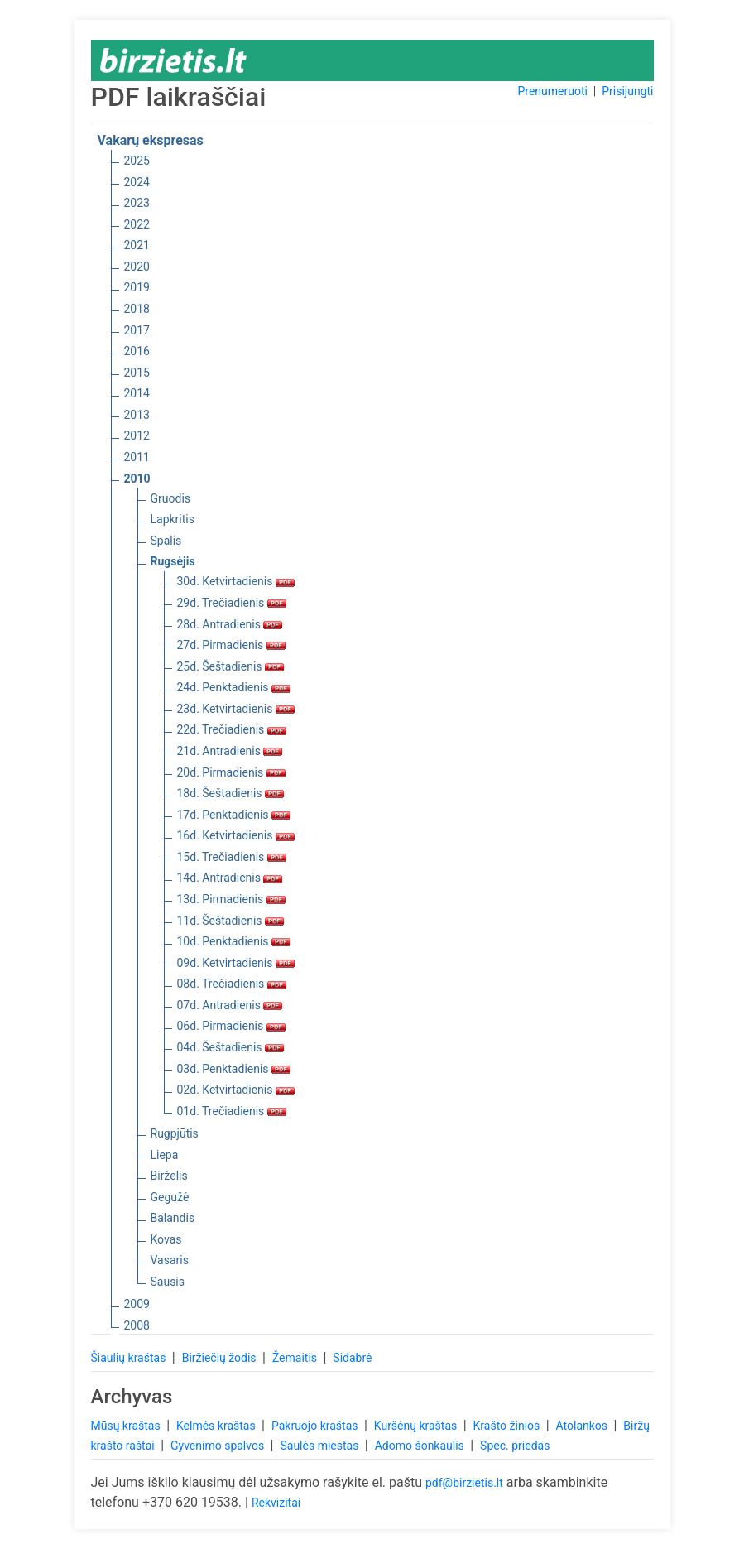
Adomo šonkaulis (421, 1445)
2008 (137, 1325)
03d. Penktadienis (234, 1068)
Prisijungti (627, 91)
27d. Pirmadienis (231, 645)
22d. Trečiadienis (231, 729)
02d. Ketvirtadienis (236, 1089)
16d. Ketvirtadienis (236, 835)
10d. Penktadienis (234, 941)
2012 (137, 435)
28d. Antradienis (230, 624)
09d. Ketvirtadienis (236, 962)
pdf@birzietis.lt (464, 1482)
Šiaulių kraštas (130, 1357)
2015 (137, 372)
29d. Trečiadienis (231, 602)
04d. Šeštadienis (231, 1047)
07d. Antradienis (230, 1005)
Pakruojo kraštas (316, 1425)
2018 (137, 308)
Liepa (165, 1155)
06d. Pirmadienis (231, 1025)
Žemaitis (296, 1357)
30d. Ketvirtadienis (236, 581)
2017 (137, 330)
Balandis (173, 1217)
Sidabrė (352, 1357)
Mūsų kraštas (127, 1425)
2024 (137, 182)
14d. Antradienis (230, 877)
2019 (137, 287)
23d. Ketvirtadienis (236, 708)
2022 (137, 224)
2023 (137, 202)
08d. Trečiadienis (231, 983)
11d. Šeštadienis (231, 920)
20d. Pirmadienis (231, 772)
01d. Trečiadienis (231, 1111)
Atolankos (583, 1425)
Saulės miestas (320, 1445)
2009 (137, 1304)
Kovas (166, 1239)
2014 (137, 393)
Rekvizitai (276, 1502)
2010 (137, 478)
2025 (137, 160)
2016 (137, 351)
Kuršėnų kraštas (417, 1425)
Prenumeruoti (552, 91)
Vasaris (170, 1260)
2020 (137, 266)
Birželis (169, 1175)
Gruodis (171, 498)
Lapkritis (172, 519)
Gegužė (170, 1197)
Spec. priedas (515, 1445)
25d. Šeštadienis (231, 666)
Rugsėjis (173, 561)
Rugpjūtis (175, 1133)
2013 (137, 414)
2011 (137, 457)
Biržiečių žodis (220, 1357)
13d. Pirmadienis (231, 899)
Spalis (166, 540)
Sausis (168, 1281)
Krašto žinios (508, 1425)
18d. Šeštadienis (231, 793)
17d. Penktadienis (234, 814)
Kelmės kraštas (217, 1425)
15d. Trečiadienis (231, 856)
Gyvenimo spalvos (218, 1445)
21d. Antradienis (230, 751)
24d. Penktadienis (234, 687)
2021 (137, 245)
